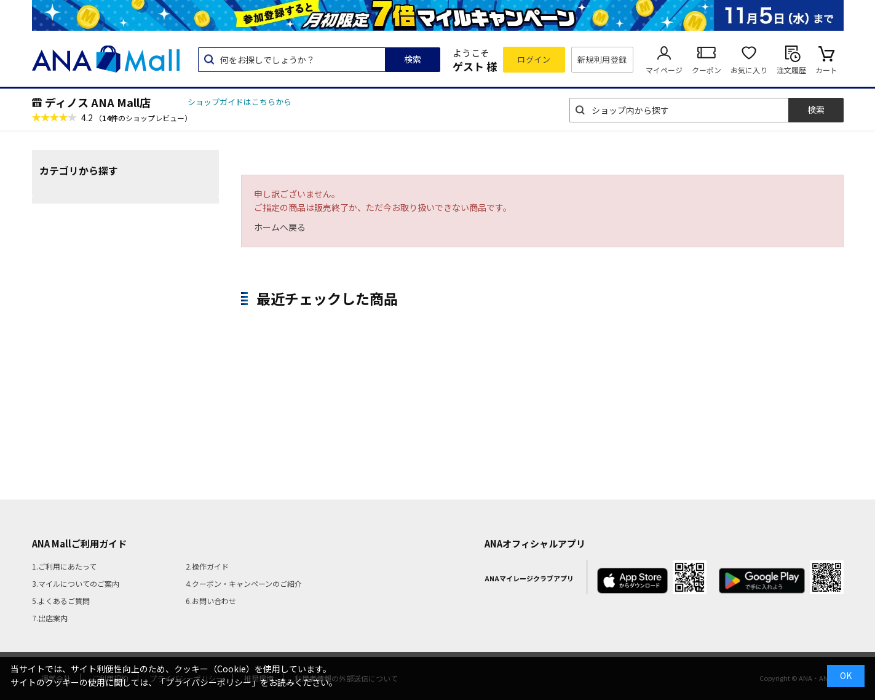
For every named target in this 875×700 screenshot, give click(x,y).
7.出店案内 (50, 618)
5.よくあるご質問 (61, 600)
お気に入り (748, 70)
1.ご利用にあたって (64, 566)
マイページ (664, 70)
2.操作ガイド (207, 566)
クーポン (706, 70)
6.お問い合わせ (211, 600)
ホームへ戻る (280, 227)
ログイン (533, 59)
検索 (412, 59)
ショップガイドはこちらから (239, 102)
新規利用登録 (602, 59)
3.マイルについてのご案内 (75, 583)
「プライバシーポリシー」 (208, 682)
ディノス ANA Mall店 (98, 102)
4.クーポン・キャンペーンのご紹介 (244, 583)
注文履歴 (791, 70)
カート (826, 70)
